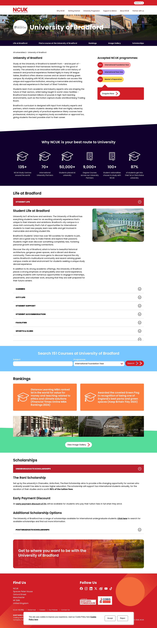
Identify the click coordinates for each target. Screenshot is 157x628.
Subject (16, 359)
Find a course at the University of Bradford (58, 43)
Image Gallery (114, 43)
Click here (122, 518)
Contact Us (65, 610)
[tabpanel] (78, 241)
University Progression (91, 11)
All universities (19, 52)
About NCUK (124, 11)
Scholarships (138, 43)
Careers (42, 610)
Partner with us (138, 11)
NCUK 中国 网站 (18, 610)
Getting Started (74, 11)
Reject (122, 618)
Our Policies (53, 610)
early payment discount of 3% (31, 503)
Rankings (93, 43)
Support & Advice (110, 11)
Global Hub (32, 610)
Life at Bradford (20, 43)
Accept (110, 618)
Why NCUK (61, 11)
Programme (80, 359)
